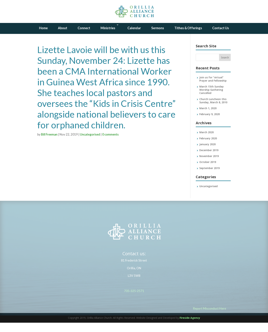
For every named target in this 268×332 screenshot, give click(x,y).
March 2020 (206, 141)
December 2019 (208, 159)
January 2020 (207, 153)
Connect (84, 37)
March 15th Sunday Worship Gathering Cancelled (211, 99)
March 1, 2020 (208, 117)
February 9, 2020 (209, 123)
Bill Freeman (49, 144)
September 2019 (209, 177)
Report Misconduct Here (209, 319)
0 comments (110, 144)
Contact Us (220, 37)
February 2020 (208, 147)
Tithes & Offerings (188, 37)
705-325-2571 (134, 301)
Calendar (134, 37)
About (62, 37)
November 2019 (209, 165)
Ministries (108, 37)
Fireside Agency (190, 327)
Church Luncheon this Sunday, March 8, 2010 (213, 110)
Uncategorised (90, 144)
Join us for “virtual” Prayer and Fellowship (213, 88)
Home (43, 37)
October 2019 (207, 171)
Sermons (157, 37)
